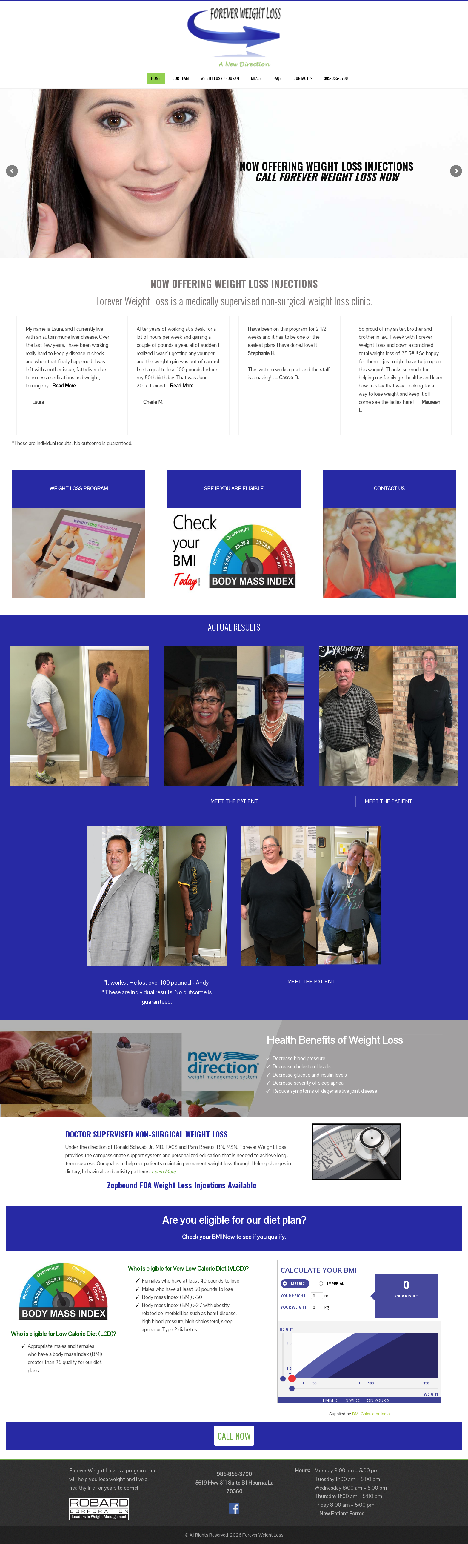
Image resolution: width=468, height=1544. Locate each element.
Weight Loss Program (220, 78)
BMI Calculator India (371, 1413)
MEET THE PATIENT (234, 801)
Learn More (164, 1171)
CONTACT (303, 78)
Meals (256, 78)
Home (155, 78)
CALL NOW (234, 1435)
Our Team (180, 78)
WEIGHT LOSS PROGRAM (79, 488)
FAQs (277, 78)
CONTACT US (389, 488)
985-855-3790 (336, 78)
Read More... (65, 385)
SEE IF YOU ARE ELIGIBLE (234, 488)
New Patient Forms (341, 1513)
